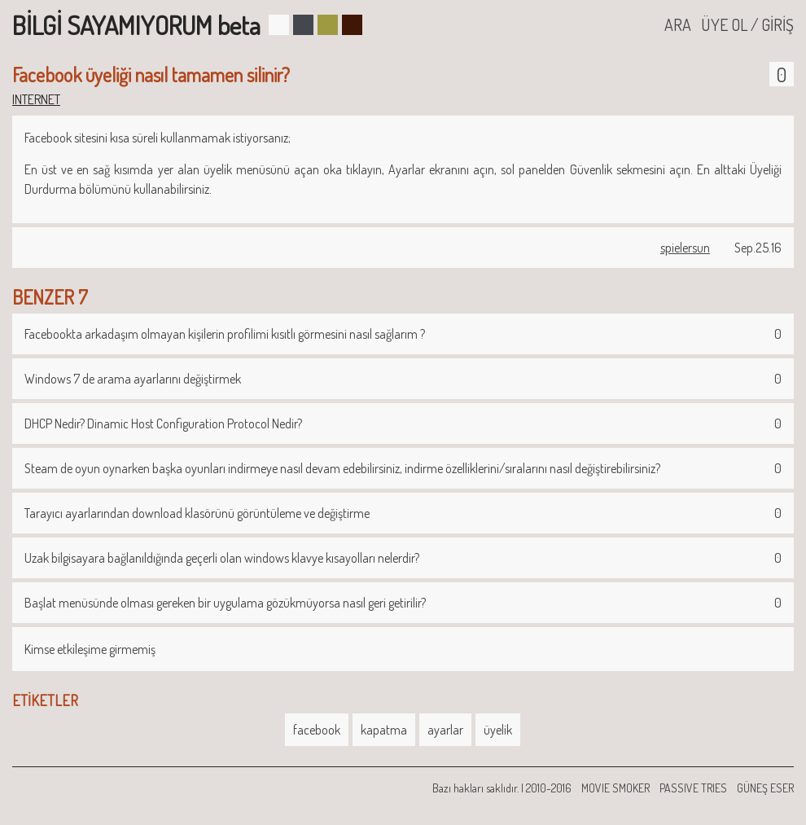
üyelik (498, 730)
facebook (316, 730)
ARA (677, 24)
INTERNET (36, 99)
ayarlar (445, 730)
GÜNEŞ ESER (765, 788)
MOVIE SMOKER (615, 788)
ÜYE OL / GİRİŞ (747, 24)
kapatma (384, 730)
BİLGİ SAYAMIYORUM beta (136, 25)
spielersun (685, 247)
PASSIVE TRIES (693, 788)
